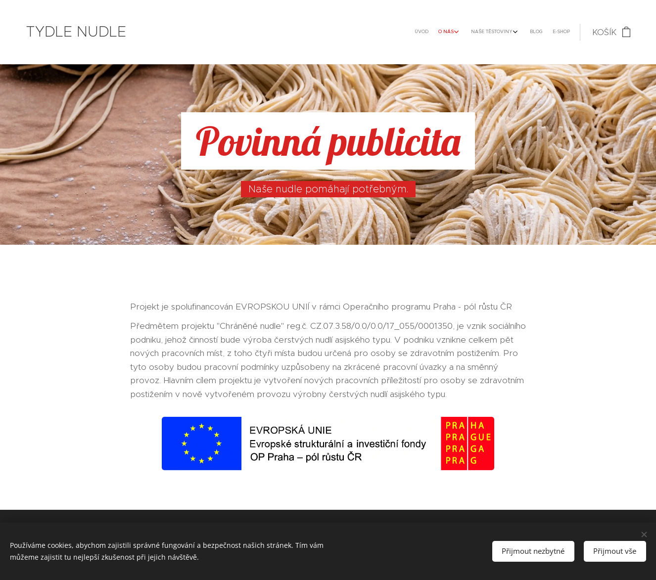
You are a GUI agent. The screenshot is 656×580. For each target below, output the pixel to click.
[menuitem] (516, 32)
